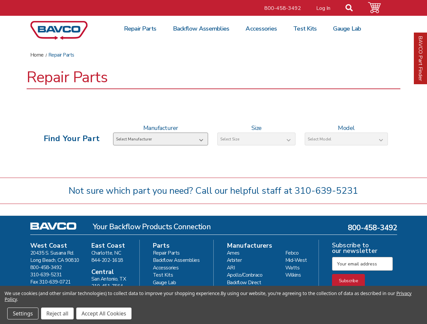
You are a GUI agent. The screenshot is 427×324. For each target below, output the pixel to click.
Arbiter (234, 260)
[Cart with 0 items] (378, 7)
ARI (231, 267)
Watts (292, 267)
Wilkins (293, 274)
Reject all (57, 313)
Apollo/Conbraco (245, 274)
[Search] (353, 8)
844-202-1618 (107, 260)
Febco (292, 252)
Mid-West (296, 260)
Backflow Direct (244, 282)
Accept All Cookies (104, 313)
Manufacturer (160, 128)
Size (256, 128)
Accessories (261, 28)
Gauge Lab (347, 28)
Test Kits (305, 28)
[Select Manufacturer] (160, 139)
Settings (23, 313)
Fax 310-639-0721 (50, 281)
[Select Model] (346, 139)
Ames (233, 252)
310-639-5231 (326, 191)
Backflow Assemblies (201, 28)
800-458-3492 (282, 8)
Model (346, 128)
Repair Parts (140, 28)
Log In (323, 8)
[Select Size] (256, 139)
